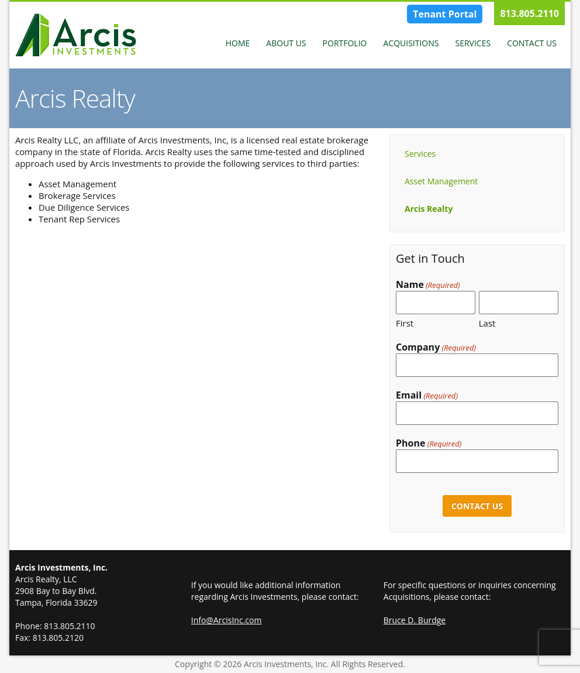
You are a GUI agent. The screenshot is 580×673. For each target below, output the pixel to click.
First (404, 323)
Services (473, 43)
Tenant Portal (445, 14)
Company (436, 347)
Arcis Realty (429, 208)
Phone (428, 443)
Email (427, 395)
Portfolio (345, 43)
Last (487, 323)
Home (238, 43)
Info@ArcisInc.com (226, 620)
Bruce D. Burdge (415, 620)
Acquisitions (411, 43)
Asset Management (441, 181)
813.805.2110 (529, 13)
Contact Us (532, 43)
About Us (286, 43)
